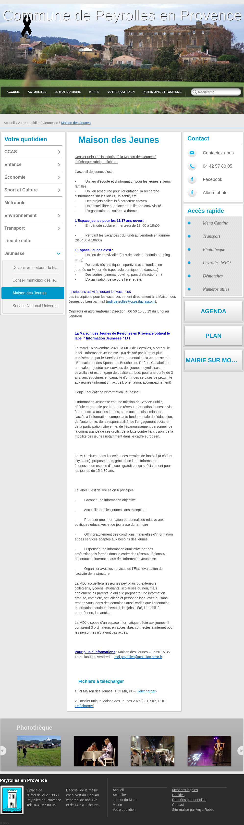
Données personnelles (189, 800)
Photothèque (214, 249)
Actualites (37, 92)
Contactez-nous (218, 152)
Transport (211, 236)
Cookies (178, 795)
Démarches (213, 276)
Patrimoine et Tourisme (162, 92)
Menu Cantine (215, 223)
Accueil (13, 92)
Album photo (215, 192)
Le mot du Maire (67, 92)
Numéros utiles (216, 289)
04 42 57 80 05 (217, 166)
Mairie (94, 92)
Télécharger (146, 691)
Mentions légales (185, 790)
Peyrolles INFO (217, 262)
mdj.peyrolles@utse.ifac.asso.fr (131, 301)
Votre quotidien (120, 92)
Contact (178, 805)
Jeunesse (50, 123)
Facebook (212, 179)
